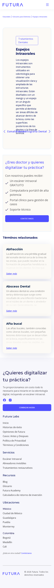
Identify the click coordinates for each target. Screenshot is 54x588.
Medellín (7, 542)
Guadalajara (9, 517)
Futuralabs (7, 17)
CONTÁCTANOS (27, 218)
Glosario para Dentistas (22, 17)
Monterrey (8, 526)
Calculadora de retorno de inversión (22, 495)
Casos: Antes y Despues (15, 436)
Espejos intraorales (40, 17)
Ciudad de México (12, 513)
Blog (5, 481)
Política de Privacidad (14, 440)
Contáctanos (26, 553)
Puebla (6, 522)
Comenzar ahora (27, 407)
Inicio (6, 423)
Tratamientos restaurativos (18, 467)
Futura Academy (11, 490)
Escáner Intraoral (12, 459)
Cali (5, 546)
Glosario (7, 486)
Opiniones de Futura (14, 431)
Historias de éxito (12, 427)
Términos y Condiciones (16, 445)
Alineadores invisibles (14, 463)
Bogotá (7, 537)
